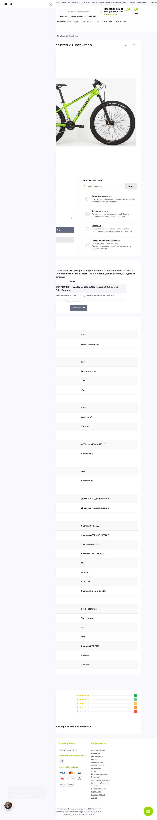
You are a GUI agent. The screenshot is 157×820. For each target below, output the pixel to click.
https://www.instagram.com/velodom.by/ (62, 761)
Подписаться (47, 753)
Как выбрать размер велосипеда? (108, 3)
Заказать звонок (111, 14)
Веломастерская (137, 3)
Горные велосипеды (67, 21)
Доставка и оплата (43, 3)
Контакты (60, 3)
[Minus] (27, 231)
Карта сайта (96, 792)
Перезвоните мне (23, 786)
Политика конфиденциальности (39, 758)
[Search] (62, 11)
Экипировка (24, 28)
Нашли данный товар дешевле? (33, 208)
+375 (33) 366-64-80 (113, 12)
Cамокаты (87, 21)
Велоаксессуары (104, 21)
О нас (93, 771)
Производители (98, 795)
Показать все (78, 307)
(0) (29, 188)
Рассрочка (74, 3)
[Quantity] (23, 230)
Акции (85, 3)
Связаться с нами (98, 789)
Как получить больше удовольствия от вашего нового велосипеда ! (98, 762)
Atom (36, 180)
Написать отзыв (32, 714)
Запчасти (121, 21)
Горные (36, 36)
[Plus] (27, 228)
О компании (23, 3)
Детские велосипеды (43, 21)
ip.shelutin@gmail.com (68, 767)
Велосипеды (22, 21)
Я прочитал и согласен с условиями (35, 759)
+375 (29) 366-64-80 (113, 9)
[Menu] (40, 12)
